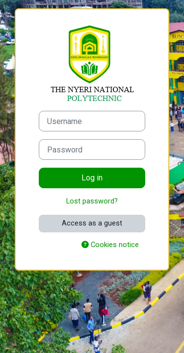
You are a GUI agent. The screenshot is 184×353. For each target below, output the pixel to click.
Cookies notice (110, 244)
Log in (92, 177)
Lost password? (92, 201)
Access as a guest (92, 223)
